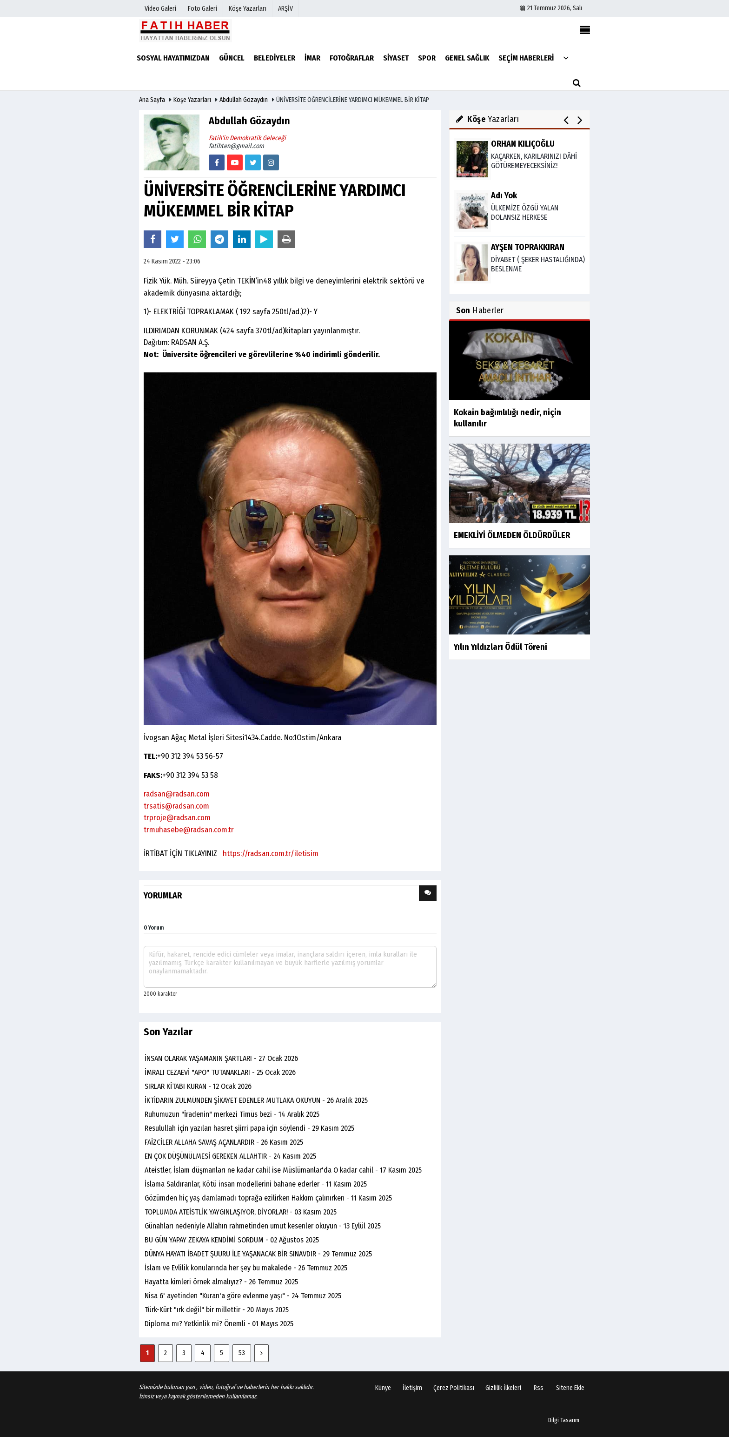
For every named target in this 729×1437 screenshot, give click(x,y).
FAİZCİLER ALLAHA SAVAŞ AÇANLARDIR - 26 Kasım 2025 (224, 1142)
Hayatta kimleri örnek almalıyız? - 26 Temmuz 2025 (221, 1281)
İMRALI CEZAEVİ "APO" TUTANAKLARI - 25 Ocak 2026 (220, 1072)
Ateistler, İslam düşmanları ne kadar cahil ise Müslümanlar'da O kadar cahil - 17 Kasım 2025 (283, 1170)
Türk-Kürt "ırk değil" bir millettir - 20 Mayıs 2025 (217, 1309)
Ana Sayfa (152, 100)
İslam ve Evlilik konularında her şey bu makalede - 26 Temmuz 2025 (246, 1267)
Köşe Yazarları (192, 100)
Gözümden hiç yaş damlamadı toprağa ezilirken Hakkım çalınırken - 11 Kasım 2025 (268, 1198)
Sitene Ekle (570, 1388)
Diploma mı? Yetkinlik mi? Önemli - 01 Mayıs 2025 (219, 1323)
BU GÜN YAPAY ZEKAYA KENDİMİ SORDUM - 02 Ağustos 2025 (232, 1239)
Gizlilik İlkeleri (503, 1388)
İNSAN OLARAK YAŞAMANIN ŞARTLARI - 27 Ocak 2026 (221, 1058)
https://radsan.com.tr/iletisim (269, 853)
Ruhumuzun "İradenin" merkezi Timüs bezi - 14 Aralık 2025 (232, 1114)
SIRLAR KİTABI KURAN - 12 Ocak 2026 (198, 1086)
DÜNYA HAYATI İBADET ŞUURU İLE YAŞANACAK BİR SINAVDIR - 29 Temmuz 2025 (258, 1253)
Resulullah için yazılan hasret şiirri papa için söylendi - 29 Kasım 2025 (249, 1128)
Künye (383, 1388)
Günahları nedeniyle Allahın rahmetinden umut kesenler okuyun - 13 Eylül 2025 (263, 1225)
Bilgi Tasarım (563, 1420)
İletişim (412, 1388)
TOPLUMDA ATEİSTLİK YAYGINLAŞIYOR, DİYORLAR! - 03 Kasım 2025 (241, 1212)
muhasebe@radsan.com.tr (191, 830)
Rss (538, 1388)
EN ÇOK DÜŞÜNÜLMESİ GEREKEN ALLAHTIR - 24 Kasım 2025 (230, 1156)
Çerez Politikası (453, 1388)
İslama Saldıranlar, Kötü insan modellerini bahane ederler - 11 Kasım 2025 (256, 1184)
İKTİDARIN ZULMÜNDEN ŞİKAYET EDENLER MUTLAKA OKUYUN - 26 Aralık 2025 (256, 1100)
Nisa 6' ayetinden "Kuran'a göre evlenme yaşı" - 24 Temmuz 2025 (243, 1295)
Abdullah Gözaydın (243, 100)
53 (242, 1353)
